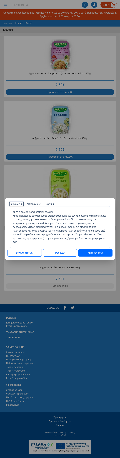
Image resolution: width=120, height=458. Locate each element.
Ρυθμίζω (60, 253)
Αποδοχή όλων (95, 253)
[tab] (16, 203)
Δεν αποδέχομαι (24, 253)
